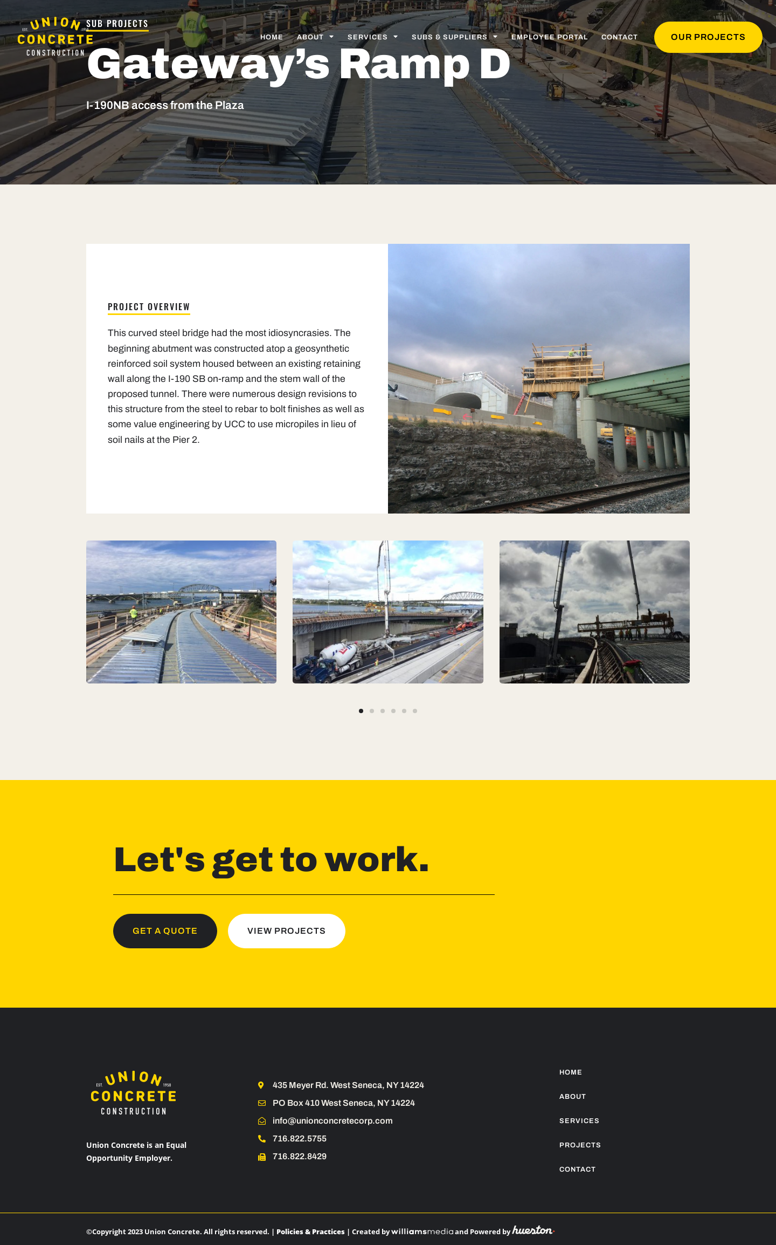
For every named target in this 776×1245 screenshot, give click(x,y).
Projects (580, 1145)
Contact (619, 37)
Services (373, 37)
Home (271, 37)
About (315, 37)
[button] (361, 711)
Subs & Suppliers (455, 37)
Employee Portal (549, 37)
